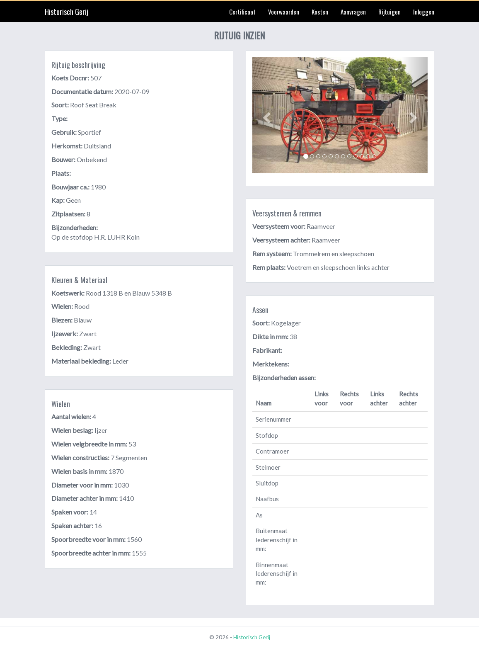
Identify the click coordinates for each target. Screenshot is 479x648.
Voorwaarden (283, 11)
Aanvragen (353, 11)
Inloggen (423, 11)
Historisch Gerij (66, 11)
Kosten (320, 11)
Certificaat (242, 11)
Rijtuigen (389, 11)
